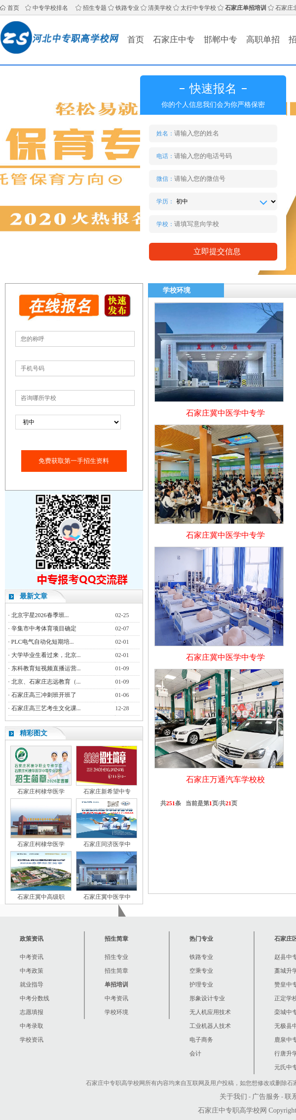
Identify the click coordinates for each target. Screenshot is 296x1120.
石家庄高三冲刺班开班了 (43, 695)
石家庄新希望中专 (107, 791)
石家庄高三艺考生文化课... (46, 708)
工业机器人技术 (210, 1025)
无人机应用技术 (210, 1012)
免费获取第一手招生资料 (73, 460)
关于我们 (233, 1096)
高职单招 (263, 39)
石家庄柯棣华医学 (41, 791)
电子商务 (201, 1039)
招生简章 (116, 970)
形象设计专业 (207, 998)
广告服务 (266, 1096)
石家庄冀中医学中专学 (225, 413)
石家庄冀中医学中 (107, 896)
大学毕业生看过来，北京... (46, 655)
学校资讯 (31, 1039)
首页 (13, 7)
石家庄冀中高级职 (41, 896)
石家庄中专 (174, 39)
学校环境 (116, 1012)
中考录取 (31, 1025)
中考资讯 (31, 957)
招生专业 (116, 957)
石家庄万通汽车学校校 (225, 779)
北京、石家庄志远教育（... (46, 681)
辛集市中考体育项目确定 (43, 628)
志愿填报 (31, 1012)
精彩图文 (33, 733)
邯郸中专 (220, 39)
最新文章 (33, 596)
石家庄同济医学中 (107, 844)
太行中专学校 (198, 7)
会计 (195, 1053)
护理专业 (201, 984)
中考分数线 (34, 998)
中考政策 (31, 970)
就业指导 (31, 984)
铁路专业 (127, 7)
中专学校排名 (50, 7)
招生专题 (95, 7)
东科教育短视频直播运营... (46, 668)
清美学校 (160, 7)
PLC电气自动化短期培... (42, 641)
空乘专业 (201, 970)
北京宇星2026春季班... (40, 615)
